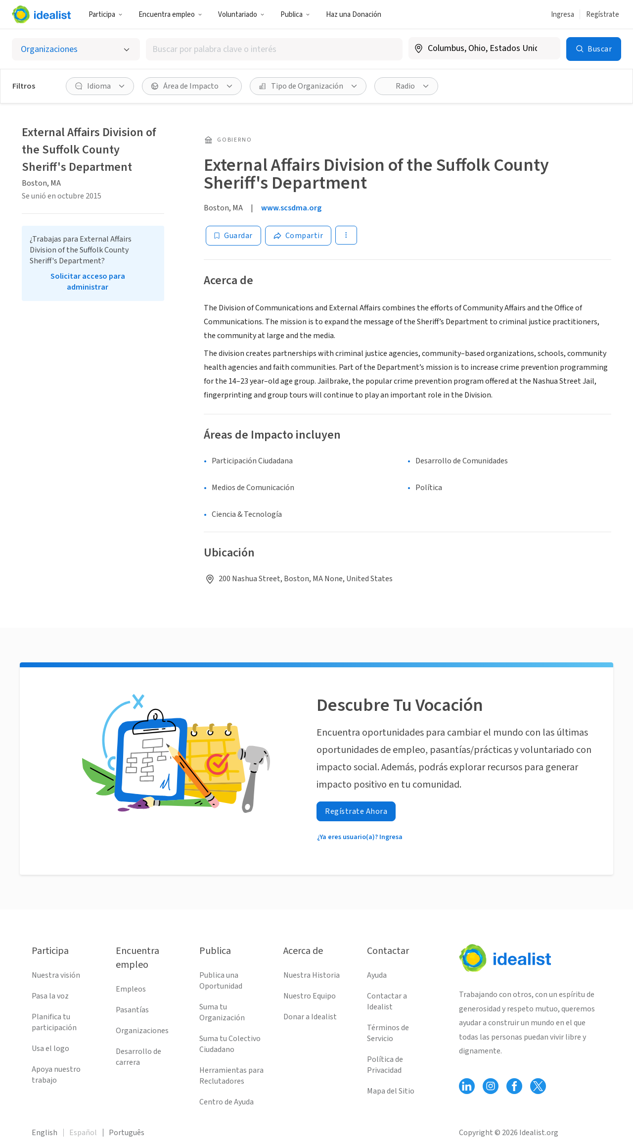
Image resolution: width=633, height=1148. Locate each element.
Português (126, 1132)
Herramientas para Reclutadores (231, 1076)
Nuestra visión (56, 975)
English (44, 1132)
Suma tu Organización (222, 1012)
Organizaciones (142, 1030)
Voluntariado (241, 14)
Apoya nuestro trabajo (56, 1075)
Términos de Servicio (388, 1033)
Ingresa (562, 14)
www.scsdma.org (291, 208)
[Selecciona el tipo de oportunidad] (76, 49)
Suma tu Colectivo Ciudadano (230, 1044)
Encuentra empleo (170, 14)
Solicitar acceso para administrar (87, 282)
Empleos (131, 989)
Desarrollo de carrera (138, 1057)
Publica (295, 14)
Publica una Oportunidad (220, 981)
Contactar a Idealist (387, 1001)
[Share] (298, 236)
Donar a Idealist (310, 1016)
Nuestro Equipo (309, 996)
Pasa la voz (50, 996)
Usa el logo (50, 1048)
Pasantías (132, 1009)
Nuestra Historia (311, 975)
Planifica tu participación (54, 1022)
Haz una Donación (353, 14)
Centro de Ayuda (226, 1102)
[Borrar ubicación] (546, 48)
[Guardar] (233, 236)
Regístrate (602, 14)
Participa (106, 14)
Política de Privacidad (385, 1065)
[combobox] (274, 49)
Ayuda (377, 975)
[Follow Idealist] (467, 1086)
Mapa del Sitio (390, 1091)
